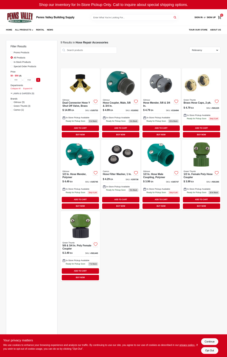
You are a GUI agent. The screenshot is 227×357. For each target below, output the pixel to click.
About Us (215, 30)
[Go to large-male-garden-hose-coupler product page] (120, 103)
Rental (40, 30)
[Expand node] (11, 93)
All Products (23, 30)
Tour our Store (198, 30)
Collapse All (16, 88)
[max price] (29, 80)
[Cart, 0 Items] (219, 17)
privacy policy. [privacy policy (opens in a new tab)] (187, 345)
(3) (22, 106)
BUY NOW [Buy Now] (80, 135)
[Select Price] (38, 80)
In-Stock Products (22, 62)
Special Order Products (25, 66)
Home (9, 30)
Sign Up (211, 17)
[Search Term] (134, 17)
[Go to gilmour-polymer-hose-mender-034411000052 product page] (80, 175)
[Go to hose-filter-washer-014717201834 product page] (120, 175)
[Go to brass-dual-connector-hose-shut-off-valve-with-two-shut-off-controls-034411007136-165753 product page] (80, 103)
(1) (19, 110)
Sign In (198, 17)
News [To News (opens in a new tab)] (50, 30)
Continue (210, 341)
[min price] (16, 80)
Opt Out (209, 350)
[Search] (175, 17)
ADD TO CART (80, 128)
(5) (19, 102)
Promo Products (21, 52)
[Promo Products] (12, 52)
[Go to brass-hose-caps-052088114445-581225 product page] (201, 103)
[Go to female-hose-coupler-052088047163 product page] (201, 175)
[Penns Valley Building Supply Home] (20, 17)
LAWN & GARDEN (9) (23, 93)
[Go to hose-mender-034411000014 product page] (161, 103)
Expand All (27, 88)
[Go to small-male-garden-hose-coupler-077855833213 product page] (161, 175)
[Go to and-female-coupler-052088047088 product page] (80, 246)
